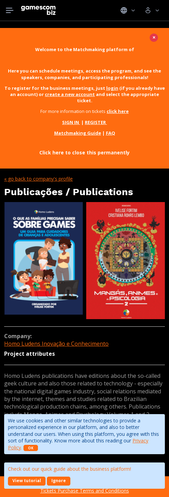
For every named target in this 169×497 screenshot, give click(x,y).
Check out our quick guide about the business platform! (69, 469)
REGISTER (96, 122)
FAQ (110, 133)
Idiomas (128, 10)
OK (30, 448)
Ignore (58, 481)
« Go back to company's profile (38, 178)
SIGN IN (71, 122)
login (112, 88)
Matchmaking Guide (77, 133)
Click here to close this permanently (84, 152)
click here (118, 111)
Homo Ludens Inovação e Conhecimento (56, 343)
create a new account (70, 94)
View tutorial (26, 481)
